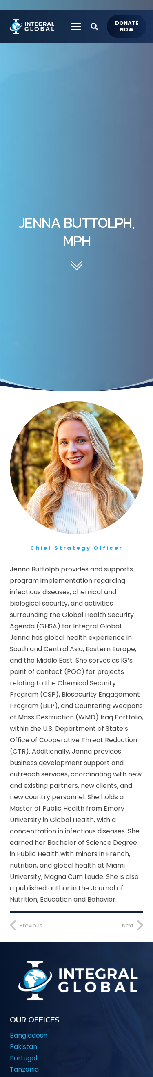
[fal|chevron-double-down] (76, 266)
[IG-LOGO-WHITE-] (31, 26)
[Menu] (76, 26)
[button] (94, 26)
